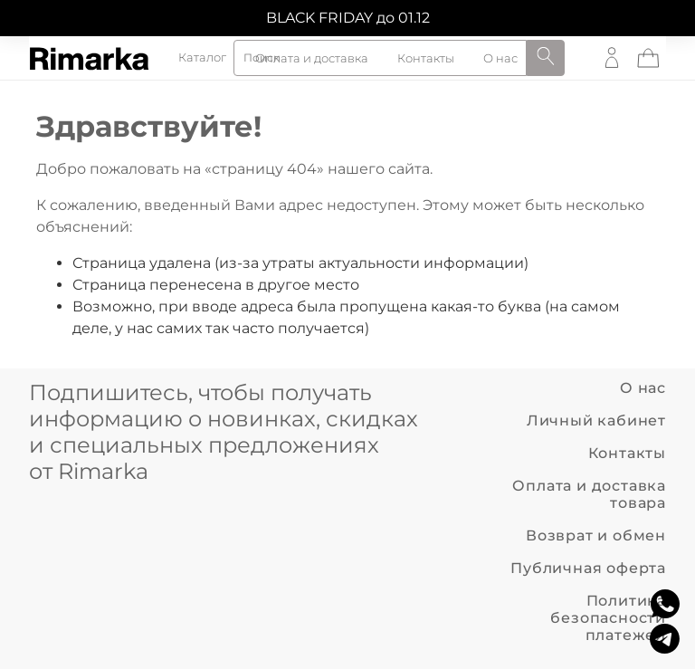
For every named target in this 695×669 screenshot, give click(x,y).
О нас (643, 388)
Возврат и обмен (596, 535)
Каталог (202, 58)
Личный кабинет (596, 420)
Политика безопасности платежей (608, 618)
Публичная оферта (588, 568)
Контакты (627, 453)
